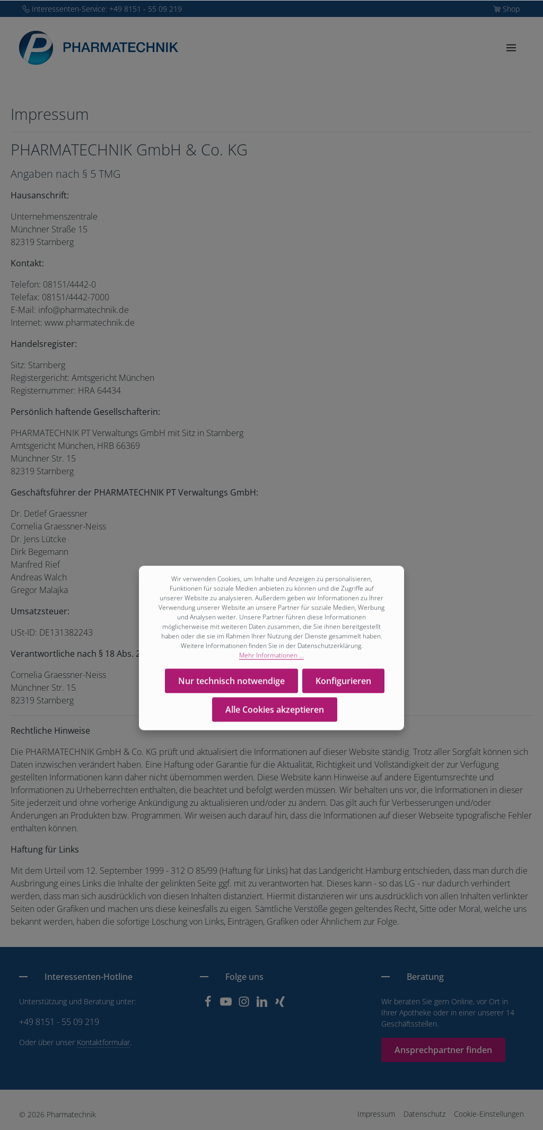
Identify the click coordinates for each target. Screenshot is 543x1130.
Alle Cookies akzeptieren (274, 712)
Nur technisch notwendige (231, 683)
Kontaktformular (103, 1042)
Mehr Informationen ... (271, 657)
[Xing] (280, 1004)
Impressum (376, 1114)
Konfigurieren (343, 683)
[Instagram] (245, 1004)
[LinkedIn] (263, 1004)
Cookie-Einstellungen (489, 1114)
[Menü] (511, 47)
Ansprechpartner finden (443, 1050)
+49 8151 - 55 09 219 (59, 1022)
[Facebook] (209, 1004)
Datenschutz (424, 1114)
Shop (511, 9)
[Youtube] (227, 1004)
